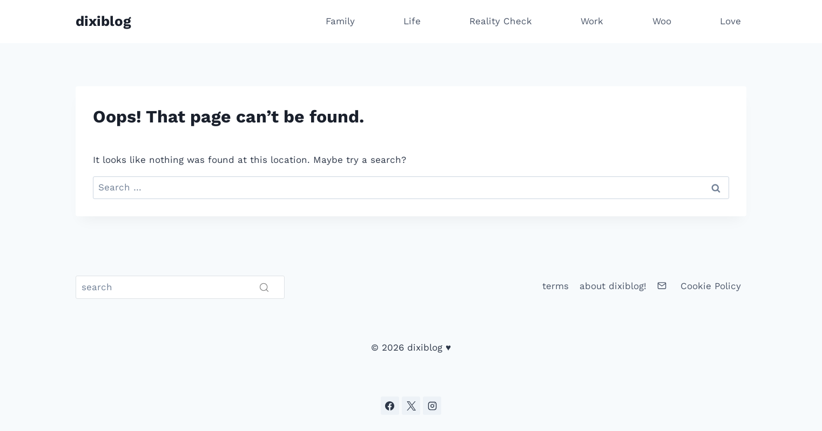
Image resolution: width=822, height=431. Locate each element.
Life (412, 21)
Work (592, 21)
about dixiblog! (613, 286)
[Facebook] (390, 405)
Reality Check (500, 21)
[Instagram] (432, 405)
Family (340, 21)
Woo (661, 21)
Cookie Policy (710, 286)
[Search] (180, 287)
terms (555, 286)
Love (730, 21)
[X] (411, 405)
